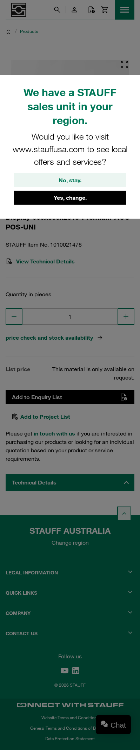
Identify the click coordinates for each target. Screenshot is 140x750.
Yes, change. (70, 197)
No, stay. (70, 180)
